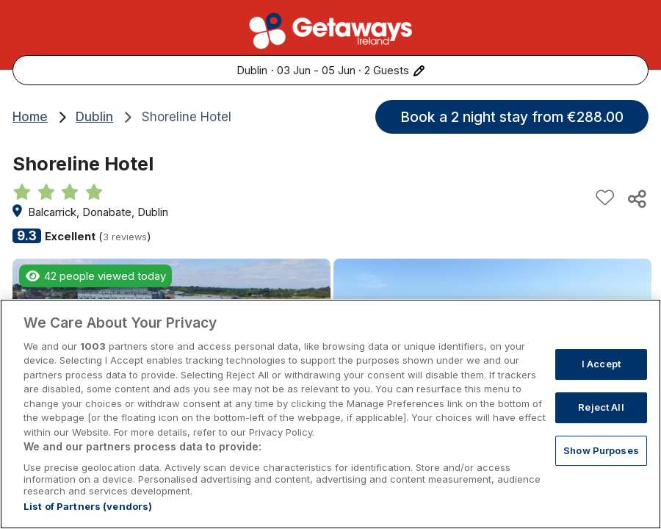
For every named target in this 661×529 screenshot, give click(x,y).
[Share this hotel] (636, 198)
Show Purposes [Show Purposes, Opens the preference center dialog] (601, 464)
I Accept (601, 378)
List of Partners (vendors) (88, 521)
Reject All (601, 422)
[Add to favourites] (605, 198)
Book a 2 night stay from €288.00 (512, 117)
